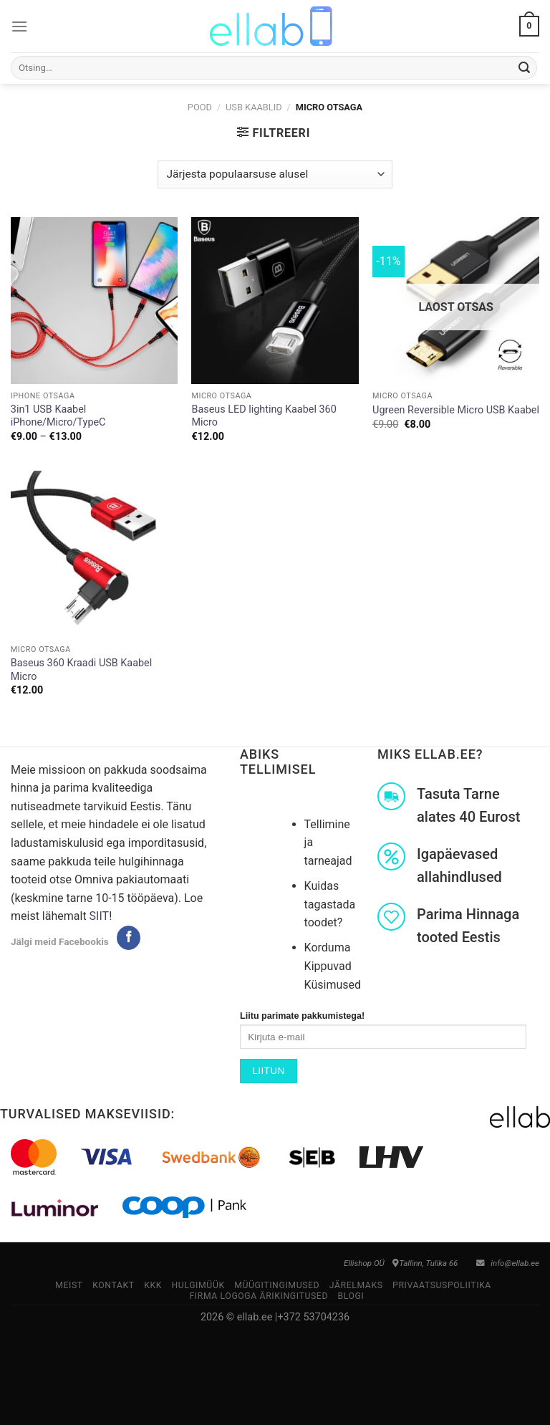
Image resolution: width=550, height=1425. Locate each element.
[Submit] (524, 68)
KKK (153, 1285)
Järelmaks (356, 1285)
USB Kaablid (254, 107)
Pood (200, 107)
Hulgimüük (197, 1285)
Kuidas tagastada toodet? (330, 904)
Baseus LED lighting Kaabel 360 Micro (263, 416)
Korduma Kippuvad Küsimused (332, 966)
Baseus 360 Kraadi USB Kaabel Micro (81, 670)
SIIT (100, 916)
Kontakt (113, 1285)
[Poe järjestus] (275, 174)
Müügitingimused (276, 1285)
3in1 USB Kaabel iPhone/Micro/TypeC (58, 416)
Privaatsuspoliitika (441, 1285)
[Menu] (19, 26)
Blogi (350, 1296)
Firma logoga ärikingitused (258, 1296)
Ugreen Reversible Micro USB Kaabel (455, 410)
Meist (69, 1285)
